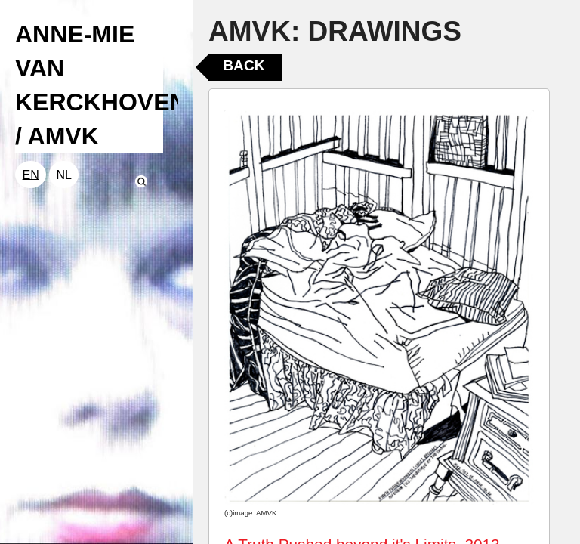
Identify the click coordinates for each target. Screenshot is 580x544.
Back (243, 65)
